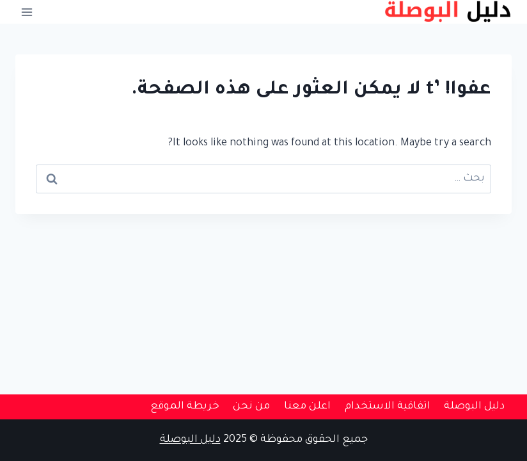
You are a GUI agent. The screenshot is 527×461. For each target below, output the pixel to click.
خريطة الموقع (184, 406)
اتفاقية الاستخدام (387, 406)
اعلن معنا (307, 406)
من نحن (251, 406)
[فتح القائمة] (27, 12)
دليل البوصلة (474, 406)
